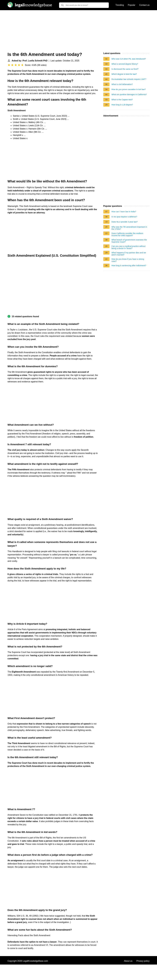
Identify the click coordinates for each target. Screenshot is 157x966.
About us (128, 961)
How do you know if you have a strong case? (127, 260)
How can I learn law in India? (123, 212)
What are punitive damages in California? (129, 94)
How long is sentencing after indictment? (128, 265)
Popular (131, 5)
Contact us (144, 5)
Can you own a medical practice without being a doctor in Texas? (128, 247)
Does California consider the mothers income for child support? (127, 234)
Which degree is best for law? (124, 74)
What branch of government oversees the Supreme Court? (129, 241)
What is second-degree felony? (124, 64)
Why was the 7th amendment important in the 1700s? (129, 228)
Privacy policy (142, 961)
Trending (119, 5)
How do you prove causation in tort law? (128, 89)
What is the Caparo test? (122, 100)
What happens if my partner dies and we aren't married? (128, 254)
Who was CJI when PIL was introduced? (128, 59)
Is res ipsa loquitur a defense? (124, 217)
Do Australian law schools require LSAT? (128, 79)
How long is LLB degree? (122, 105)
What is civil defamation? (122, 84)
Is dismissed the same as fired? (125, 69)
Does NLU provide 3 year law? (124, 222)
